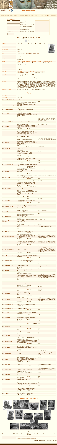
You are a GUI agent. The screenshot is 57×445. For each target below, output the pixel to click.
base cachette (21, 15)
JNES (28, 315)
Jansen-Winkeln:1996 (9, 308)
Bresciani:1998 (8, 226)
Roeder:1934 (7, 201)
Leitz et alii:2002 (8, 189)
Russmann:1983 (8, 369)
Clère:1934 (7, 232)
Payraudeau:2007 (8, 342)
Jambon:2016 (7, 299)
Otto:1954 (7, 127)
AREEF (28, 324)
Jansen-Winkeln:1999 (9, 165)
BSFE (28, 376)
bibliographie (27, 15)
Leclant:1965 (7, 318)
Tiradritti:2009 (7, 379)
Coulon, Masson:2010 (9, 249)
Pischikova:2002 (8, 353)
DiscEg (28, 310)
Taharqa (25, 67)
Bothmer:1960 (7, 149)
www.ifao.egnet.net (5, 15)
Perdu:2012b (7, 347)
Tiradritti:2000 (7, 374)
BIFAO (28, 101)
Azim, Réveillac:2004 (8, 110)
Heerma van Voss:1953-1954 (10, 288)
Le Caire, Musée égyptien (23, 73)
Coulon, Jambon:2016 (9, 236)
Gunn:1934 (7, 159)
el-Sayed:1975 (7, 393)
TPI (18, 67)
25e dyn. (21, 67)
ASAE (28, 223)
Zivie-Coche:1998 (8, 389)
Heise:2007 (7, 114)
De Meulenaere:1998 (9, 266)
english (15, 15)
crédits (42, 15)
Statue (18, 52)
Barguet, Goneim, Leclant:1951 (7, 222)
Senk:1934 (7, 212)
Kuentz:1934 (7, 178)
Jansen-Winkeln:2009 (9, 122)
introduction (34, 15)
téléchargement (53, 15)
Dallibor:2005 (7, 153)
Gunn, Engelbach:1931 (9, 100)
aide (39, 15)
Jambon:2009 (7, 293)
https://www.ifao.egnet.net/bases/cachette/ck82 (26, 438)
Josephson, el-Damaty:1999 (10, 105)
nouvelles (47, 15)
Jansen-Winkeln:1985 (9, 304)
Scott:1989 (7, 133)
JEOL (28, 289)
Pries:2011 (7, 359)
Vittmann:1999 (8, 217)
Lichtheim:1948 (8, 331)
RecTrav (29, 328)
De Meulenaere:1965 (9, 256)
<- (19, 38)
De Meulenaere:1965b (9, 260)
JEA (28, 386)
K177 (31, 88)
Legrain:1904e (8, 322)
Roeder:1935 (7, 364)
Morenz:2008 (7, 336)
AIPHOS (29, 366)
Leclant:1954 (7, 313)
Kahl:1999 (7, 171)
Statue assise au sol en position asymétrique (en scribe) (28, 54)
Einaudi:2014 (7, 276)
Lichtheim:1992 (8, 194)
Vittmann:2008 (8, 384)
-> (32, 38)
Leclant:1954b (7, 183)
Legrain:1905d (8, 327)
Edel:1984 (7, 270)
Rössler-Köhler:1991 (9, 207)
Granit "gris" (19, 56)
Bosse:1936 (7, 142)
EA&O (28, 381)
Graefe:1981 (7, 283)
